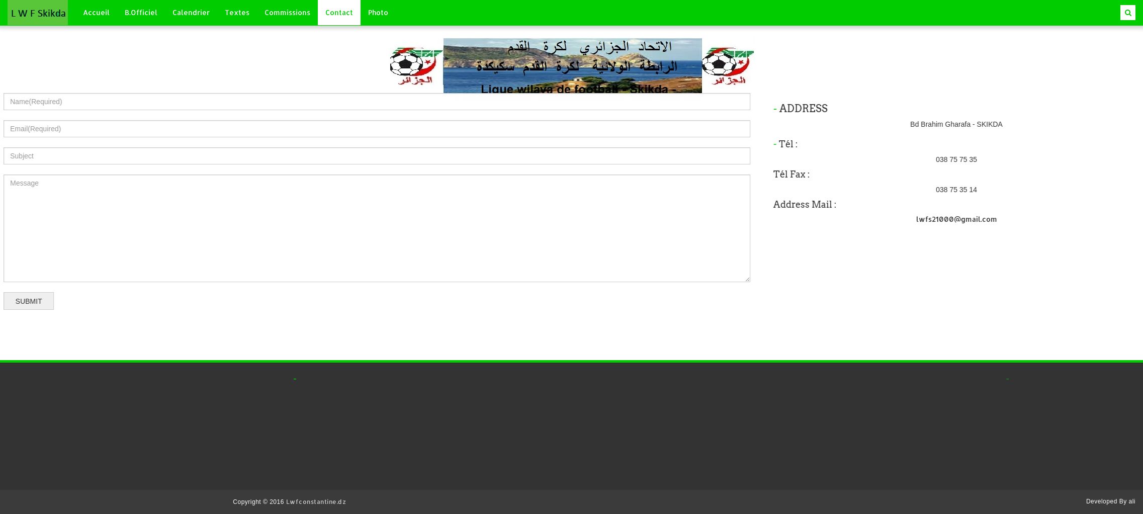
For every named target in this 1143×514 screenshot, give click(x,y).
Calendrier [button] (191, 12)
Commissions (287, 12)
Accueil (96, 12)
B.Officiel (141, 12)
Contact (339, 12)
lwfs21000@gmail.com (998, 219)
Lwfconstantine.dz (316, 501)
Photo (378, 12)
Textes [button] (237, 12)
